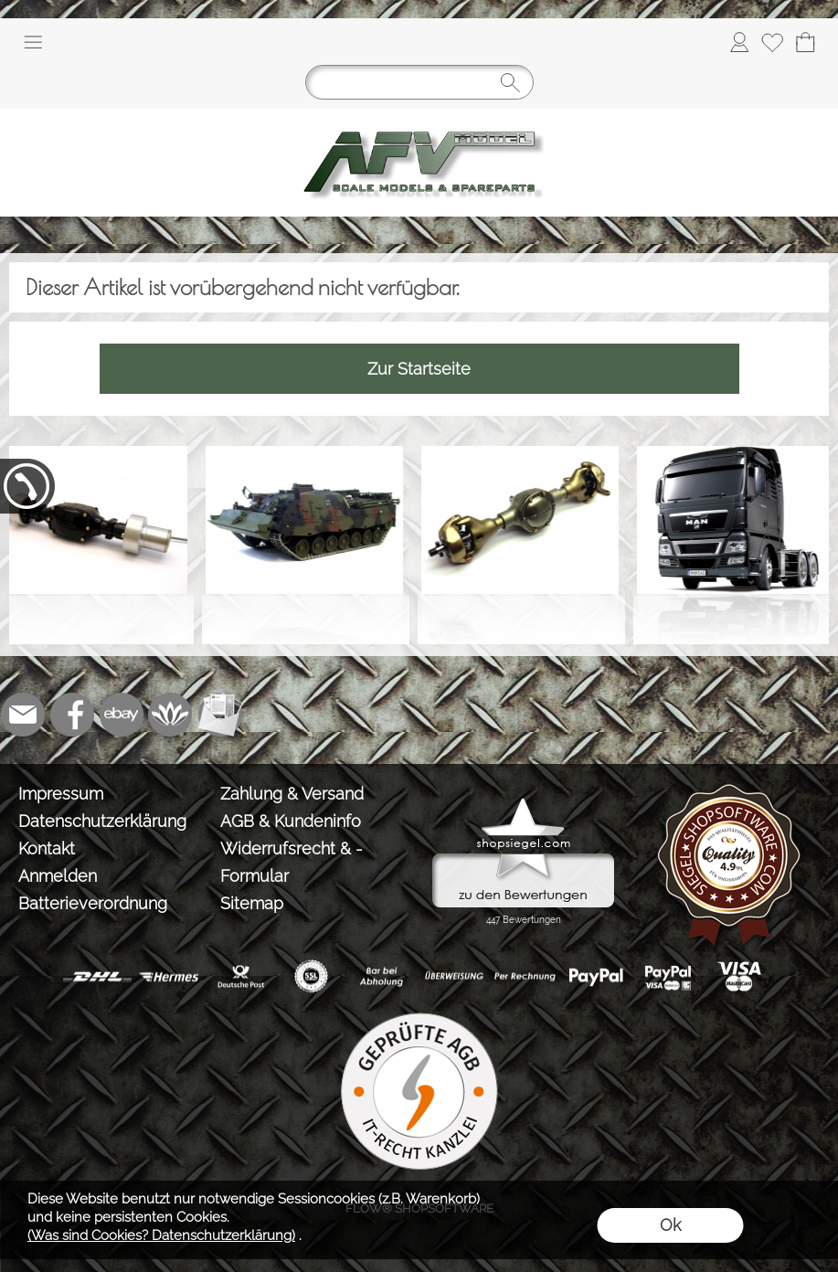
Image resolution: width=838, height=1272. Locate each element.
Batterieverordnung (92, 903)
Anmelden (57, 875)
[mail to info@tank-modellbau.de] (23, 714)
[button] (33, 42)
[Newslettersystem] (220, 714)
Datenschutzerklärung (102, 821)
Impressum (60, 793)
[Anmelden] (739, 42)
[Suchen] (419, 82)
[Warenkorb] (805, 42)
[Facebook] (72, 714)
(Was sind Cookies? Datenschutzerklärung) (161, 1235)
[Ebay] (121, 714)
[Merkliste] (772, 42)
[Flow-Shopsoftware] (171, 714)
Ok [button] (670, 1225)
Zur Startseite (419, 368)
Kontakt (46, 848)
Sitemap (251, 903)
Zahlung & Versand (292, 793)
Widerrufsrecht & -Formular (291, 862)
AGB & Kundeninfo (290, 821)
